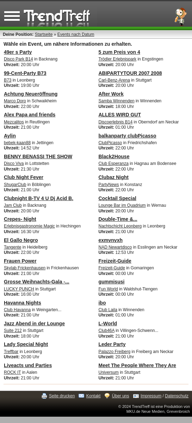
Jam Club (13, 205)
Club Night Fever (23, 177)
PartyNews (108, 184)
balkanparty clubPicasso (127, 136)
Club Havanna (17, 309)
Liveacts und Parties (28, 365)
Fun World (108, 289)
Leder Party (111, 344)
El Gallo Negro (21, 240)
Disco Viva (14, 163)
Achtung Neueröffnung (30, 94)
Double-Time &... (117, 219)
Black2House (113, 156)
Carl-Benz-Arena (114, 80)
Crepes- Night (20, 219)
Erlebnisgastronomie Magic (29, 226)
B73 (7, 80)
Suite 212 (13, 330)
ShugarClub (15, 184)
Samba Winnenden (116, 100)
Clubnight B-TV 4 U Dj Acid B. (38, 198)
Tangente (12, 247)
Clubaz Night (113, 177)
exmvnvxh (110, 240)
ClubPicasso (110, 142)
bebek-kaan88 (17, 142)
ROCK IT (12, 372)
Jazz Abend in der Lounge (34, 323)
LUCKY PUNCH (19, 289)
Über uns (120, 395)
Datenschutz (176, 395)
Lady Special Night (26, 344)
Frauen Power (20, 261)
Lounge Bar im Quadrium (121, 205)
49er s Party (18, 52)
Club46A (106, 330)
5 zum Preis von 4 (119, 52)
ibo (102, 303)
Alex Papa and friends (29, 114)
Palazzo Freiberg (114, 351)
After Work (110, 94)
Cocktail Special (117, 198)
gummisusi (111, 281)
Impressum (151, 395)
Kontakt (93, 395)
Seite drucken (62, 395)
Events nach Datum (75, 34)
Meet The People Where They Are (137, 365)
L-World (107, 323)
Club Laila (107, 309)
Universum (108, 372)
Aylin (10, 136)
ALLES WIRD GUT (119, 114)
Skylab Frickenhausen (24, 267)
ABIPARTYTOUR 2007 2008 (130, 73)
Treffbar (11, 351)
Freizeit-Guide (114, 261)
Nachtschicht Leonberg (120, 226)
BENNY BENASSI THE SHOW (38, 156)
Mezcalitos (14, 122)
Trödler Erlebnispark (117, 59)
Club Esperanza (113, 163)
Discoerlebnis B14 (115, 122)
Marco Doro (15, 100)
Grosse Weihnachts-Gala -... (36, 281)
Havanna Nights (22, 303)
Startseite (44, 34)
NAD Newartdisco (115, 247)
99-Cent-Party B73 (25, 73)
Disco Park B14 (18, 59)
